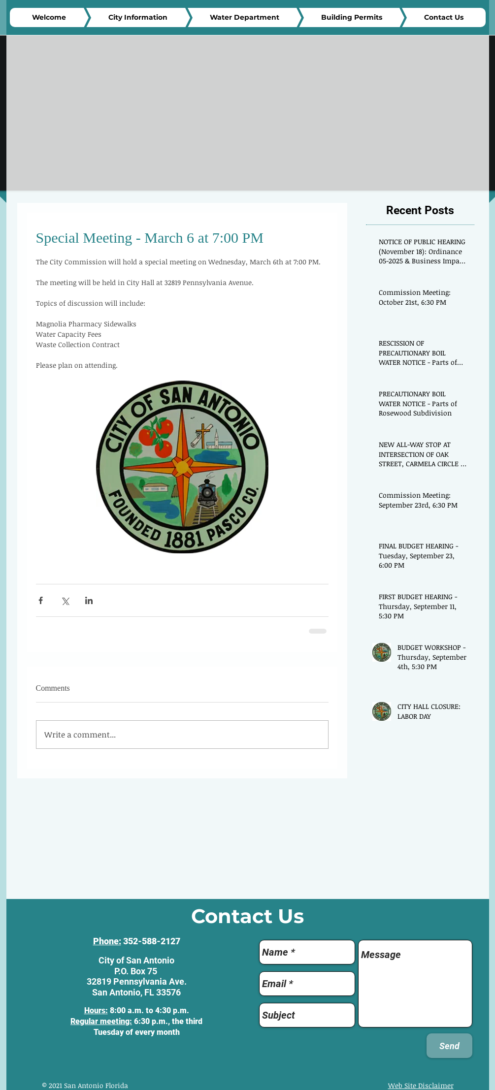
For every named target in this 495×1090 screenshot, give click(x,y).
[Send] (449, 1045)
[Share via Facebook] (40, 600)
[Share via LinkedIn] (89, 600)
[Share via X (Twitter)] (64, 600)
